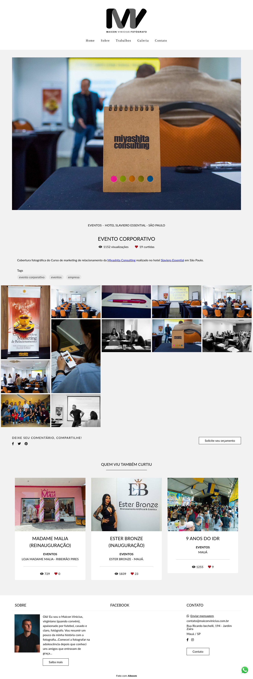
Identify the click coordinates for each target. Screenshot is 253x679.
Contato (161, 40)
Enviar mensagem (202, 615)
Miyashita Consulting (121, 260)
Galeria (143, 40)
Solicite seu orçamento (220, 440)
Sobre (105, 40)
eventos (56, 277)
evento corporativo (31, 277)
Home (90, 40)
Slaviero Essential (172, 260)
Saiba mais (56, 662)
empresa (73, 277)
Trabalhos (123, 40)
